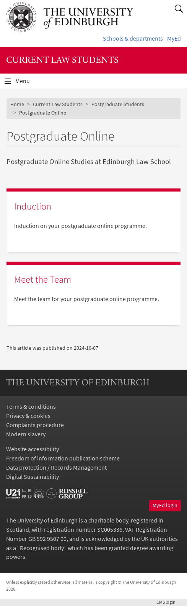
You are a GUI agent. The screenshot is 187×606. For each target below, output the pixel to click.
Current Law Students (58, 104)
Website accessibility (32, 449)
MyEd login (165, 505)
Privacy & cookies (28, 415)
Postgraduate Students (117, 104)
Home (17, 104)
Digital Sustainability (32, 476)
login (168, 602)
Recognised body (42, 548)
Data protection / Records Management (56, 467)
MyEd (174, 38)
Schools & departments (133, 38)
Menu (27, 82)
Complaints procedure (35, 425)
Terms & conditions (31, 406)
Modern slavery (26, 434)
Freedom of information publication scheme (63, 458)
